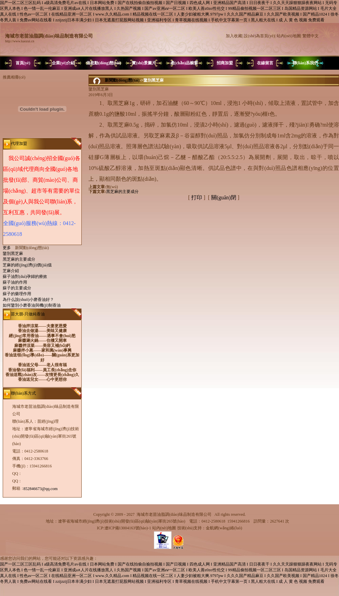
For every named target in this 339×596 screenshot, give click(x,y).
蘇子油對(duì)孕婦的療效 (25, 276)
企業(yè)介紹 (63, 63)
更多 (9, 247)
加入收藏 (234, 36)
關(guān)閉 (223, 197)
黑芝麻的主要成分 (19, 259)
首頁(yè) (23, 63)
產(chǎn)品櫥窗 (184, 63)
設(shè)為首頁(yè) (259, 36)
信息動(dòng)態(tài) (103, 63)
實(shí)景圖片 (144, 63)
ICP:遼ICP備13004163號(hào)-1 (124, 528)
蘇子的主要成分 (17, 288)
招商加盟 (225, 63)
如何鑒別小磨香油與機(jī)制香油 (32, 305)
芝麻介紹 (11, 270)
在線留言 (265, 63)
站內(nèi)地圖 (289, 36)
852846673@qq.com (40, 488)
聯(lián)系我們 (305, 63)
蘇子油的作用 (15, 282)
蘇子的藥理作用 (17, 293)
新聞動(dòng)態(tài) (122, 80)
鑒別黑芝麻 (13, 253)
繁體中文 (310, 36)
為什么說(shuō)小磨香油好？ (28, 299)
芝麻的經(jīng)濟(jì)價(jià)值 (27, 265)
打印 (196, 197)
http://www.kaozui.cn (19, 41)
